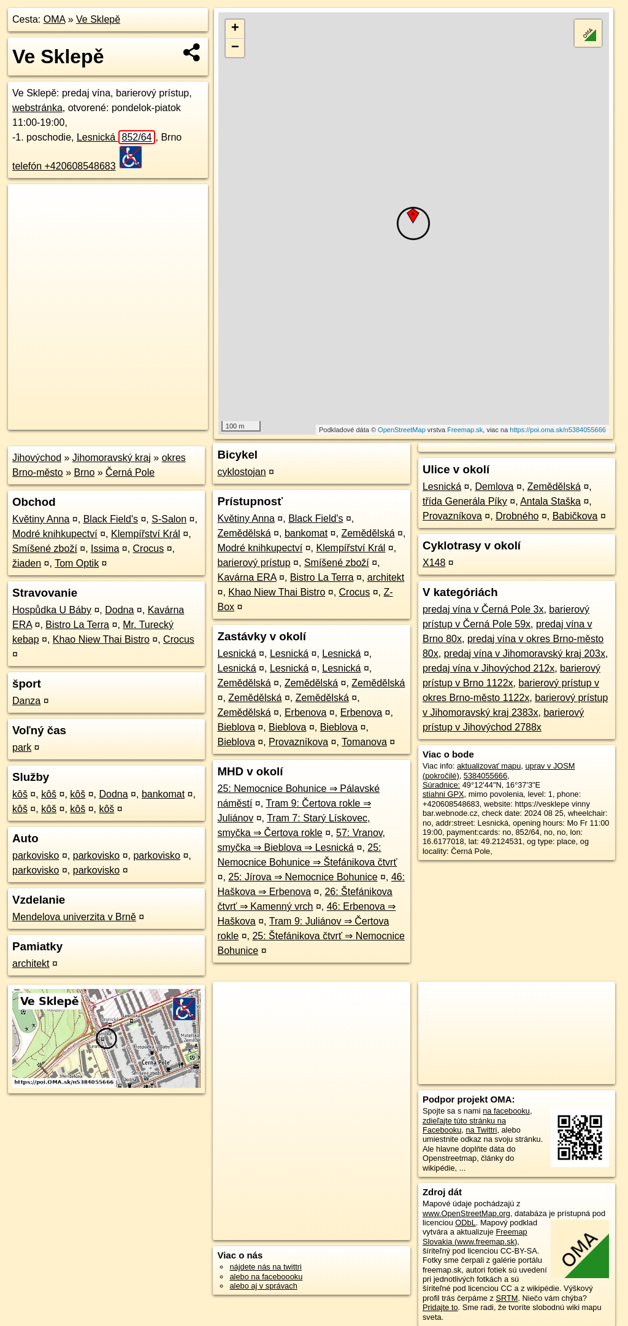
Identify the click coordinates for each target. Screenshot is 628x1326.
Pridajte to (440, 1307)
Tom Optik (77, 563)
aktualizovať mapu (489, 765)
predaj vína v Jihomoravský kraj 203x (524, 653)
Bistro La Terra (77, 624)
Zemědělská (243, 533)
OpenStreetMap (402, 429)
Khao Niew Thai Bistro (101, 639)
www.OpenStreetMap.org (466, 1213)
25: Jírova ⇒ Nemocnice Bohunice (302, 877)
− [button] (235, 48)
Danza (26, 701)
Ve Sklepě (98, 19)
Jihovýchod (36, 457)
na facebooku (506, 1110)
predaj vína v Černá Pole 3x (483, 609)
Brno (84, 472)
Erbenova (306, 712)
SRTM (507, 1298)
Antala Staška (550, 501)
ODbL (465, 1222)
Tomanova (364, 742)
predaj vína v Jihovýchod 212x (488, 668)
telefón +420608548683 (64, 166)
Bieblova (236, 727)
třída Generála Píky (465, 501)
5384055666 (485, 775)
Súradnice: (441, 784)
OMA (55, 19)
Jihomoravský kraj (111, 457)
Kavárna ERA (246, 577)
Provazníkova (298, 742)
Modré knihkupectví (55, 534)
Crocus (148, 548)
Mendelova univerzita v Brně (74, 917)
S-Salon (168, 519)
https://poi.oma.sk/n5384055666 (558, 429)
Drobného (517, 516)
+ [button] (235, 29)
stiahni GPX (443, 794)
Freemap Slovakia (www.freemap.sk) (475, 1236)
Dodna (119, 610)
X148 (434, 562)
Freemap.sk (465, 429)
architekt (30, 963)
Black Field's (110, 519)
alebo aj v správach (263, 1285)
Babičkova (575, 516)
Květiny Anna (40, 519)
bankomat (163, 794)
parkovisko (35, 855)
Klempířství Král (145, 534)
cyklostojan (241, 472)
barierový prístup (253, 562)
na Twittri (481, 1129)
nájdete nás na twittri (265, 1266)
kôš (20, 794)
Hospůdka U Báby (51, 610)
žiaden (26, 563)
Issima (105, 548)
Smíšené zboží (44, 548)
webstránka (37, 108)
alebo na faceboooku (265, 1276)
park (21, 747)
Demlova (494, 486)
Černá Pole (130, 472)
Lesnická (116, 137)
